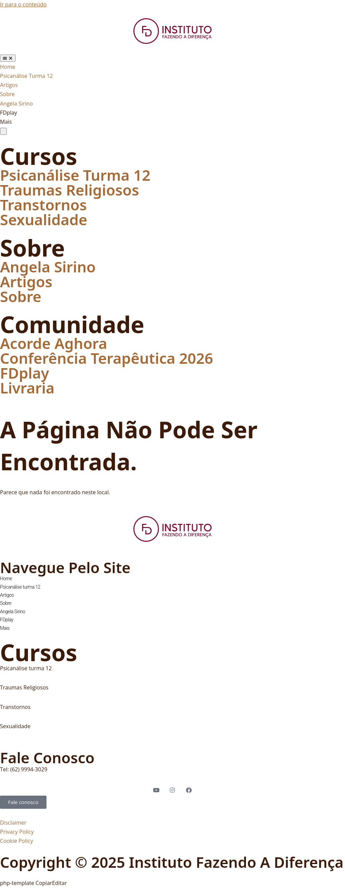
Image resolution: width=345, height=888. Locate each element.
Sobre (20, 296)
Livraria (27, 388)
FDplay (24, 373)
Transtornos (43, 205)
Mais (4, 628)
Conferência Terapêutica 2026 (106, 358)
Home (6, 578)
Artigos (26, 281)
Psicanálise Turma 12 (75, 175)
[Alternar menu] (7, 58)
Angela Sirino (48, 267)
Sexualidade (43, 219)
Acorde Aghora (53, 343)
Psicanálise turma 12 (20, 587)
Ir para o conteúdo (23, 4)
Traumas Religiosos (69, 190)
